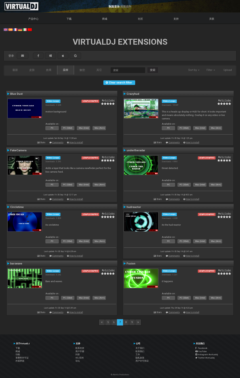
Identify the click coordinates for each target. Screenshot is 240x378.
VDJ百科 (79, 357)
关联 (211, 18)
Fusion (131, 263)
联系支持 (79, 348)
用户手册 (79, 351)
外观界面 (20, 361)
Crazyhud (133, 94)
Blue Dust (16, 94)
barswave (16, 263)
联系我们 (140, 351)
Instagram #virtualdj (206, 354)
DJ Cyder (110, 100)
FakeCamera (18, 150)
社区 (140, 18)
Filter (211, 70)
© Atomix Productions (120, 374)
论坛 (77, 361)
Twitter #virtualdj (205, 357)
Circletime (17, 207)
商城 (104, 18)
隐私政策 (140, 357)
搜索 (152, 70)
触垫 (82, 70)
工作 (138, 354)
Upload (228, 70)
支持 (176, 18)
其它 (99, 70)
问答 (77, 354)
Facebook (201, 348)
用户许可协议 (142, 361)
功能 (18, 354)
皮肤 (32, 70)
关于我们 (140, 348)
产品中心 (33, 18)
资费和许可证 (22, 357)
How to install (76, 142)
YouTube (201, 351)
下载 (69, 18)
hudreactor (134, 207)
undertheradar (136, 150)
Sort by (193, 70)
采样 (65, 70)
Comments (57, 142)
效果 (49, 70)
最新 (15, 70)
